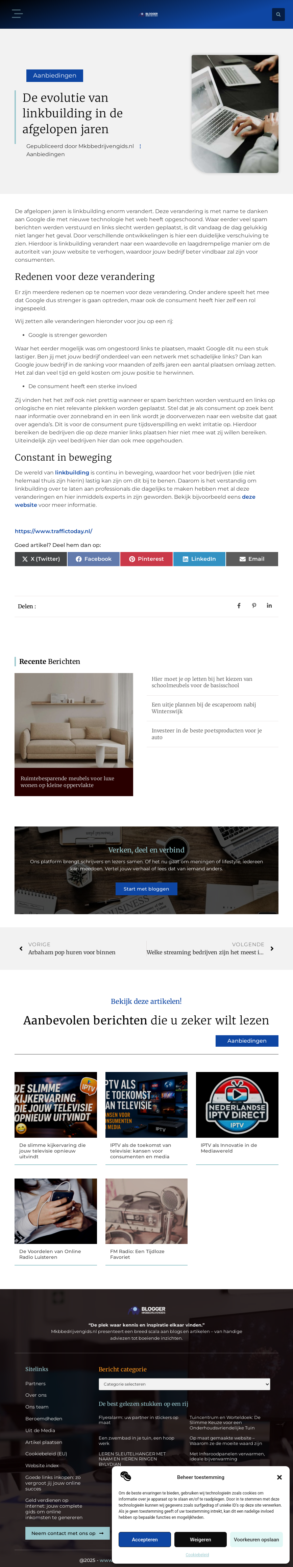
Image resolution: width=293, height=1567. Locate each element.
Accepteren (145, 1540)
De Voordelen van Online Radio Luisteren (50, 1247)
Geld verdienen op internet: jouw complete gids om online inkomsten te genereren (53, 1502)
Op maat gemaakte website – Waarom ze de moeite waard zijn (226, 1434)
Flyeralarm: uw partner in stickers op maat (138, 1414)
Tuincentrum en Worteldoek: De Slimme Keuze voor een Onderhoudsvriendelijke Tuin (225, 1417)
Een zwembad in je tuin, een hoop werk (136, 1434)
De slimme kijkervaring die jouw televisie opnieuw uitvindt (52, 1143)
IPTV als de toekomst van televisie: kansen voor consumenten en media (140, 1143)
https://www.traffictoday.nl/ (53, 531)
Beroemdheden (43, 1412)
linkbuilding (73, 472)
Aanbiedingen (54, 75)
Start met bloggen (146, 885)
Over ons (36, 1389)
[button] (279, 1477)
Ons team (37, 1400)
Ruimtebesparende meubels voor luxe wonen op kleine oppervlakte (67, 781)
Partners (35, 1377)
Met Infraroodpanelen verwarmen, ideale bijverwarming (227, 1450)
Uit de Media (40, 1424)
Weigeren (200, 1540)
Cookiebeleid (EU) (46, 1447)
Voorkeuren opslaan (256, 1540)
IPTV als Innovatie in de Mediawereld (229, 1140)
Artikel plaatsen (43, 1436)
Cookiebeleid (197, 1555)
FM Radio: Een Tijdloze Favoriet (137, 1247)
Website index (41, 1459)
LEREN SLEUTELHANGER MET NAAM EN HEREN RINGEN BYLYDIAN (132, 1453)
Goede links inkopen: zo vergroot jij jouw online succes (53, 1476)
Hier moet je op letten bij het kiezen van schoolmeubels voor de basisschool (202, 682)
